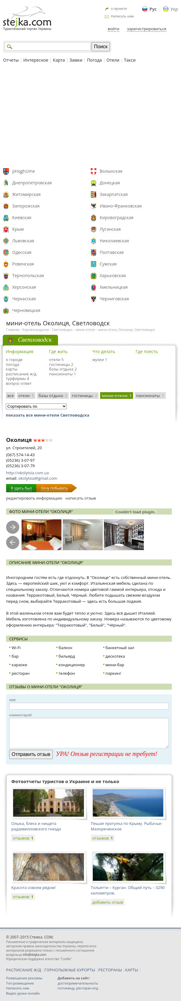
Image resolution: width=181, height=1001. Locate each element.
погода (12, 364)
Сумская (108, 264)
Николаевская (114, 241)
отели (26, 395)
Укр (174, 9)
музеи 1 (99, 359)
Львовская (23, 241)
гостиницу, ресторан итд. (78, 988)
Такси (130, 60)
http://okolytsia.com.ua (27, 472)
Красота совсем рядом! (33, 887)
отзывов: (23, 838)
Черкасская (24, 299)
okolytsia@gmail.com (37, 478)
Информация (19, 351)
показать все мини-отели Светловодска (47, 415)
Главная (13, 329)
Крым (18, 229)
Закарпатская (114, 194)
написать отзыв (80, 498)
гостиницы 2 (61, 364)
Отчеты (11, 60)
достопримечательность (78, 983)
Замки (76, 60)
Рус (153, 9)
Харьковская (113, 275)
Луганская (110, 229)
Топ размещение (20, 983)
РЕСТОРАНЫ (110, 970)
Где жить (58, 351)
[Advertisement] (90, 116)
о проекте (119, 8)
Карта (59, 60)
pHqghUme (23, 171)
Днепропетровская (32, 183)
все (10, 395)
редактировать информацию (34, 498)
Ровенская (23, 264)
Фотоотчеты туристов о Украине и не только (65, 781)
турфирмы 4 (17, 378)
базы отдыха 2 (63, 369)
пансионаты (150, 395)
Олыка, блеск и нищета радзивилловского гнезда (36, 826)
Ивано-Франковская (121, 206)
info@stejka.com (34, 954)
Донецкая (110, 183)
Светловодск (62, 329)
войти (113, 28)
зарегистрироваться (146, 28)
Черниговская (114, 299)
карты (11, 369)
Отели (113, 60)
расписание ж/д (21, 374)
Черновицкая (26, 310)
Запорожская (26, 206)
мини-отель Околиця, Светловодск (126, 329)
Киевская (21, 217)
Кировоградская (117, 217)
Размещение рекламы (24, 978)
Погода (94, 60)
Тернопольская (28, 275)
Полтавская (112, 252)
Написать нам (122, 16)
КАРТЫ (131, 970)
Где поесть (147, 351)
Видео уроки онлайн (23, 993)
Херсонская (24, 287)
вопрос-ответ (18, 383)
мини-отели (85, 329)
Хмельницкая (114, 287)
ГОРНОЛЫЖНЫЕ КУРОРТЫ (69, 970)
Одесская (21, 252)
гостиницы (84, 395)
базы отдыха (52, 395)
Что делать (103, 351)
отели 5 (56, 359)
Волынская (111, 171)
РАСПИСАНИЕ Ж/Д (23, 970)
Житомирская (26, 194)
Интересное (35, 60)
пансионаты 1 (62, 374)
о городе (14, 359)
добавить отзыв (107, 902)
